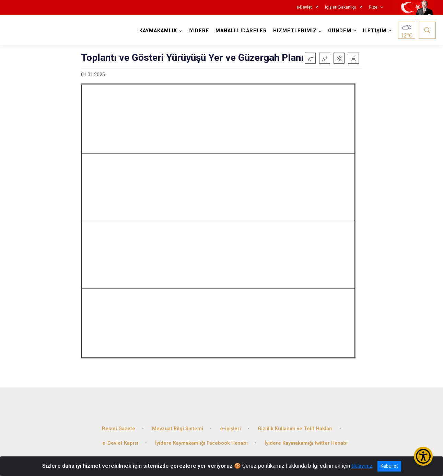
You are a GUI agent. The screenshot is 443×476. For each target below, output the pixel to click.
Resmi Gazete (118, 426)
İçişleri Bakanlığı (340, 7)
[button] (339, 58)
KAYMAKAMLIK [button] (157, 31)
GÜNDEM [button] (339, 31)
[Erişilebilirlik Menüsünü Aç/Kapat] (423, 456)
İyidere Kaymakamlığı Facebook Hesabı (201, 440)
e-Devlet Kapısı (120, 440)
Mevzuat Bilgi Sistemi (177, 426)
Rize (373, 7)
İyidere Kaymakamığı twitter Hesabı (306, 440)
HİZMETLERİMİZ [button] (294, 31)
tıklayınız (362, 466)
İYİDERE (198, 31)
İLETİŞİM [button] (374, 31)
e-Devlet (304, 7)
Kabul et (389, 466)
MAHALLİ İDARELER (240, 31)
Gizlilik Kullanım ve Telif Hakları (295, 426)
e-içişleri (230, 426)
